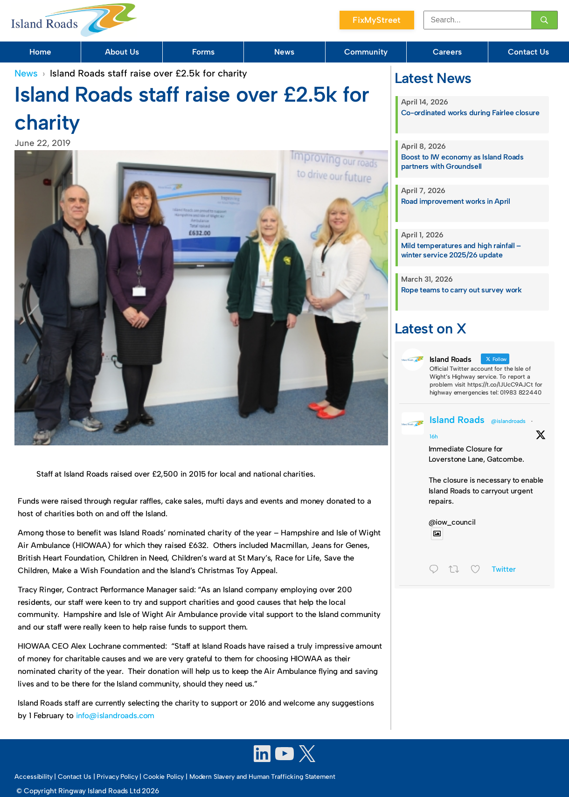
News (284, 51)
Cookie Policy (163, 777)
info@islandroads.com (115, 715)
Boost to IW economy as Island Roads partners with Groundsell (462, 161)
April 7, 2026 (423, 190)
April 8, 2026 (423, 146)
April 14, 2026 (424, 101)
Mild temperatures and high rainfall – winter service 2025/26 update (461, 250)
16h (434, 436)
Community (366, 51)
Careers (447, 51)
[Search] (544, 20)
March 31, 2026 (427, 279)
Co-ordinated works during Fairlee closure (470, 112)
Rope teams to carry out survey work (461, 289)
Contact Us (528, 51)
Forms (203, 51)
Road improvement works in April (455, 201)
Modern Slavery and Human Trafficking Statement (262, 777)
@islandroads (508, 421)
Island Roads (457, 419)
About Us (122, 51)
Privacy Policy (117, 777)
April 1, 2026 (422, 234)
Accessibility (33, 777)
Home (40, 51)
